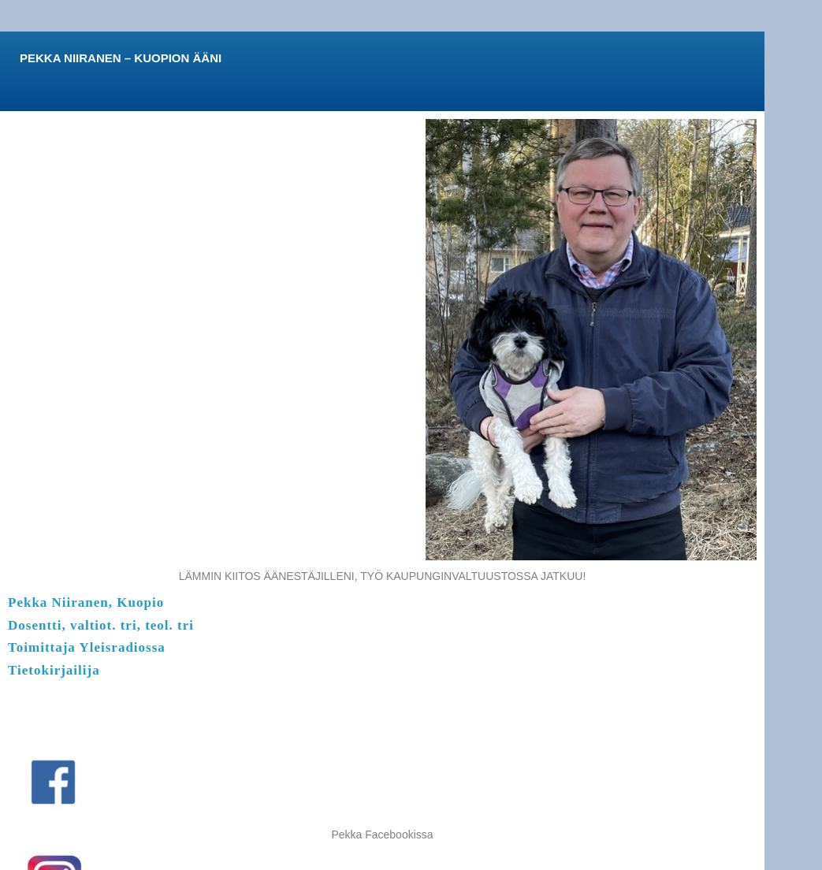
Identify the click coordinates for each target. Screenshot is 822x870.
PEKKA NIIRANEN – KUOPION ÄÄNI (120, 58)
